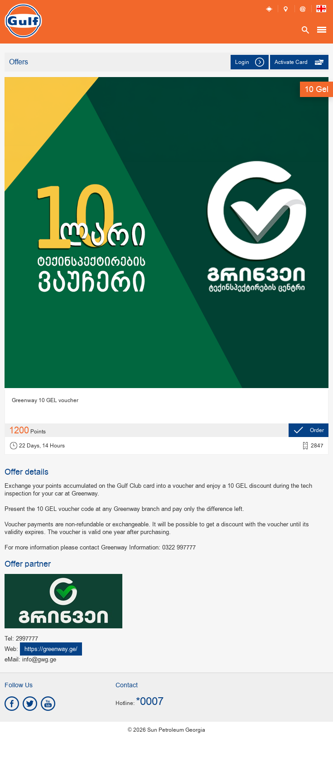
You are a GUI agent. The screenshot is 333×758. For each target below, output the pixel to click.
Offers (18, 62)
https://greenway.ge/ (50, 649)
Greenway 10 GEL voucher (45, 400)
